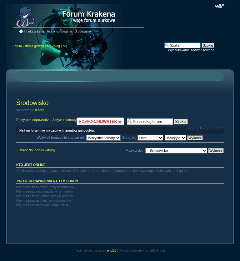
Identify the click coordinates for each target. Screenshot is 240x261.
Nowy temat (100, 121)
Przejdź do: (134, 150)
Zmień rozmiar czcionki (219, 6)
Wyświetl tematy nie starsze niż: (79, 137)
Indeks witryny (34, 31)
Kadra (39, 110)
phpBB (112, 250)
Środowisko (83, 31)
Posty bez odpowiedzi (32, 120)
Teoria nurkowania (59, 31)
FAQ (48, 46)
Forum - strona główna (28, 46)
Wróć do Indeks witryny (38, 150)
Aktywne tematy (64, 120)
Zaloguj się (59, 46)
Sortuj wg (142, 137)
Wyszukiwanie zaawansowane (191, 50)
